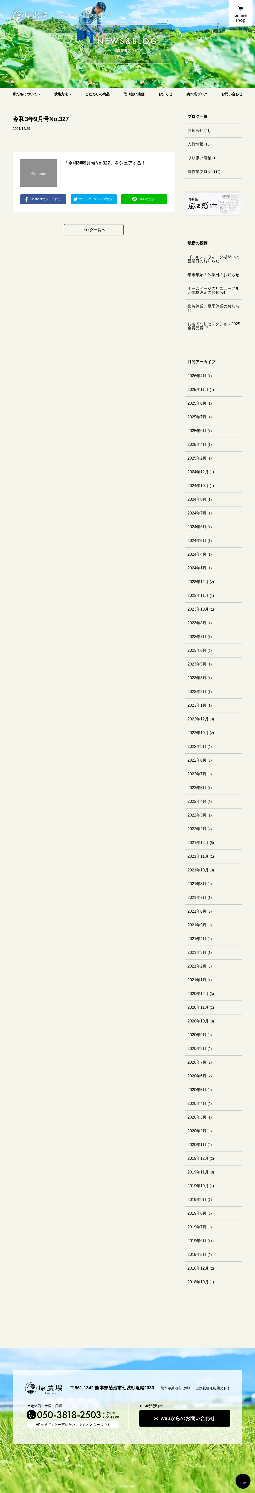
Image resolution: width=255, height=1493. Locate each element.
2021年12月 (198, 842)
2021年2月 (197, 966)
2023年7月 (197, 637)
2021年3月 (197, 952)
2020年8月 (197, 1048)
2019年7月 (197, 1227)
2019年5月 (197, 1254)
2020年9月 (197, 1035)
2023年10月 (198, 609)
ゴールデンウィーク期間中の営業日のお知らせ (213, 259)
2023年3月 (197, 678)
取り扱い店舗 (134, 94)
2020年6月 (197, 1076)
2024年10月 (198, 486)
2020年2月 (197, 1131)
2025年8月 (197, 403)
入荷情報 (195, 144)
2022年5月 (197, 788)
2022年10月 (198, 733)
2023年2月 (197, 691)
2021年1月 (197, 980)
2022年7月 (197, 774)
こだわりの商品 (97, 94)
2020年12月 (198, 994)
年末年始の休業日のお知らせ (213, 275)
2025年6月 (197, 431)
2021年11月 (198, 856)
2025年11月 (198, 389)
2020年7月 (197, 1062)
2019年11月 (198, 1172)
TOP (243, 1481)
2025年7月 (197, 417)
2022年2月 (197, 829)
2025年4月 (197, 444)
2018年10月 (198, 1282)
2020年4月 (197, 1103)
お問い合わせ (231, 94)
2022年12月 (198, 719)
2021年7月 (197, 897)
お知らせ (165, 94)
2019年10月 (198, 1186)
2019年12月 (198, 1158)
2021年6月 (197, 911)
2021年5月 (197, 925)
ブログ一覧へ (94, 230)
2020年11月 (198, 1007)
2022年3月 (197, 815)
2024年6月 (197, 527)
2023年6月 (197, 650)
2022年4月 (197, 801)
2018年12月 (198, 1268)
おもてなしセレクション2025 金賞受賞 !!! (214, 326)
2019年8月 (197, 1213)
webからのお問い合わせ (188, 1418)
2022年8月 (197, 760)
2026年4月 (197, 376)
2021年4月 (197, 939)
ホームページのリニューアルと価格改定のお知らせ (213, 290)
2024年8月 (197, 499)
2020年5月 (197, 1090)
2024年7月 (197, 513)
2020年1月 (197, 1145)
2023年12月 (198, 582)
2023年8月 (197, 623)
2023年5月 (197, 664)
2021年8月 (197, 884)
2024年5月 (197, 540)
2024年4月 (197, 554)
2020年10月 (198, 1021)
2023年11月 (198, 595)
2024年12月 (198, 472)
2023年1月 (197, 705)
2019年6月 (197, 1241)
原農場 (29, 15)
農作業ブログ (197, 94)
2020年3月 (197, 1117)
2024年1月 (197, 568)
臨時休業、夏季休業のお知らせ (213, 308)
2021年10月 (198, 870)
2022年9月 (197, 746)
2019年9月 (197, 1199)
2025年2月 (197, 458)
